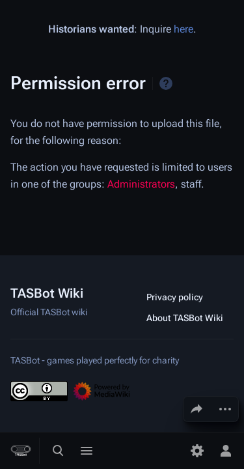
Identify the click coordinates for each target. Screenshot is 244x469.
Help (165, 83)
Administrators (141, 184)
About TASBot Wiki (184, 318)
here (183, 29)
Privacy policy (174, 297)
